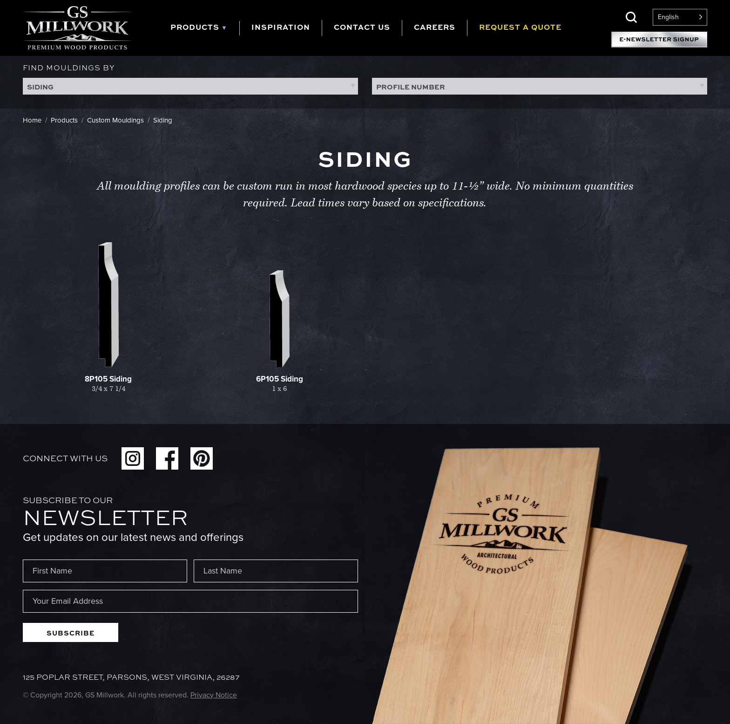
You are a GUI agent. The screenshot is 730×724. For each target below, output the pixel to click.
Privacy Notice (213, 695)
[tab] (204, 28)
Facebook (167, 458)
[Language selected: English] (680, 17)
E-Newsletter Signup (659, 40)
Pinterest (201, 458)
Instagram (133, 458)
